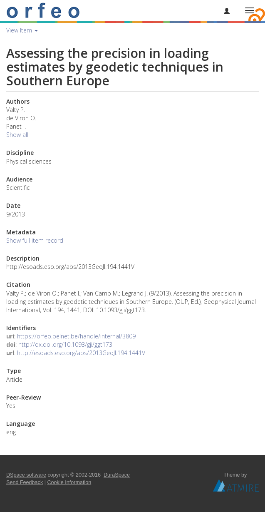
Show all (17, 135)
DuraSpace (117, 475)
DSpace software (26, 475)
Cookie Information (69, 482)
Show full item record (34, 240)
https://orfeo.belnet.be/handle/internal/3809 (76, 336)
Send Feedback (24, 482)
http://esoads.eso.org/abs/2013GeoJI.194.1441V (81, 353)
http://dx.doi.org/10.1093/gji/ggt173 (65, 344)
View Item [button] (22, 30)
